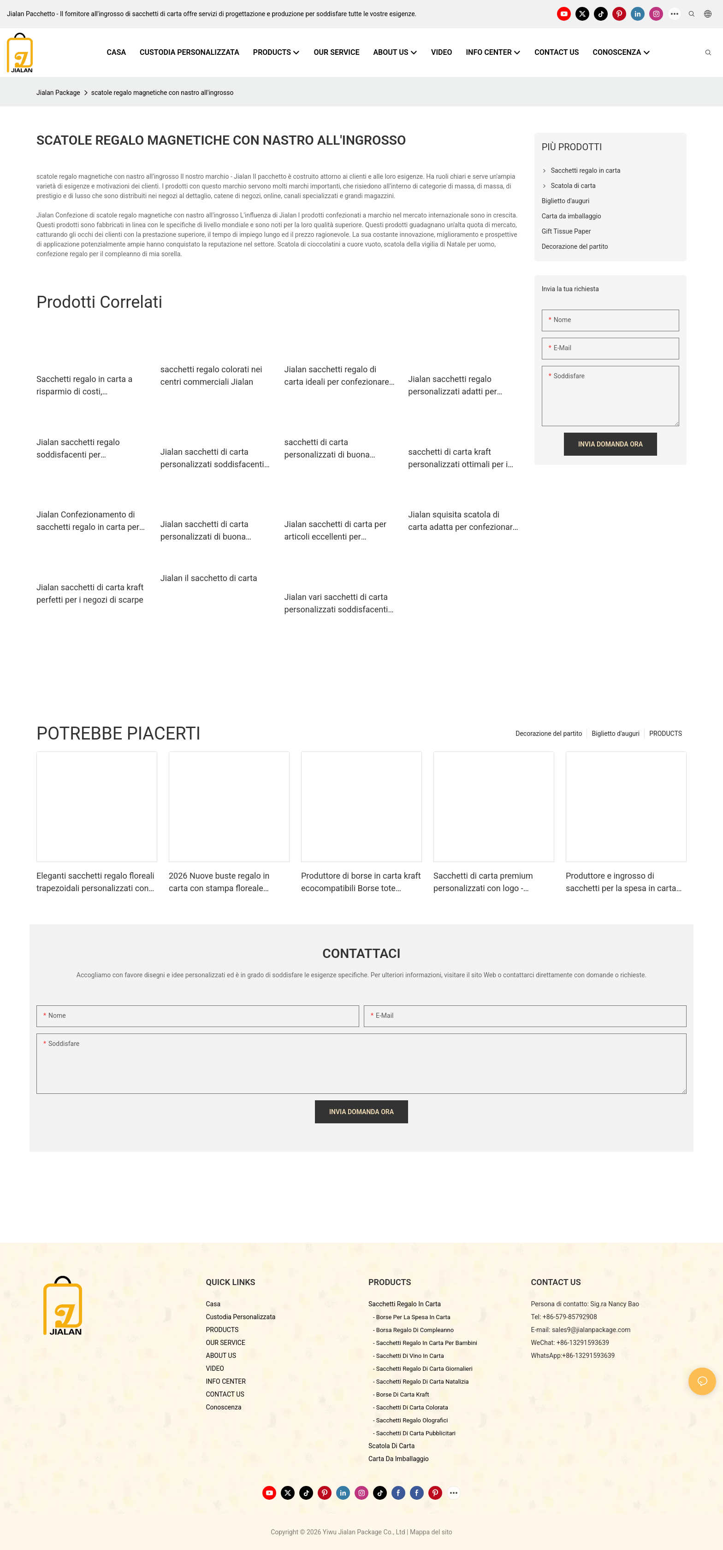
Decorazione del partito (549, 733)
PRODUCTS (665, 733)
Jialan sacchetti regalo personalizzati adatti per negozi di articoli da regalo (456, 386)
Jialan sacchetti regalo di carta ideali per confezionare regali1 (336, 376)
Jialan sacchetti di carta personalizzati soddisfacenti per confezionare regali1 (212, 458)
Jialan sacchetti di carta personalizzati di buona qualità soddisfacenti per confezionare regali (206, 531)
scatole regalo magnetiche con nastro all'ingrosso (162, 92)
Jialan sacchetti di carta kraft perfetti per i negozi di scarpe (89, 593)
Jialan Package (58, 92)
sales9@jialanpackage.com (591, 1329)
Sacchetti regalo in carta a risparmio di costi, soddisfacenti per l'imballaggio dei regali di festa (92, 386)
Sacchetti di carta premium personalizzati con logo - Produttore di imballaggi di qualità (483, 882)
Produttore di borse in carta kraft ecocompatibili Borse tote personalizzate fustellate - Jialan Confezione (361, 882)
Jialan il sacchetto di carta (208, 578)
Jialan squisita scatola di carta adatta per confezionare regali (462, 521)
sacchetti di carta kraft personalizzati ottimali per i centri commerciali (458, 458)
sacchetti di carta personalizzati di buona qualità (327, 449)
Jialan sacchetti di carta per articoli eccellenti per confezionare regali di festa (335, 531)
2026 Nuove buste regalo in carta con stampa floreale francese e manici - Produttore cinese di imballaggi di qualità (224, 882)
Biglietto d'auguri (616, 733)
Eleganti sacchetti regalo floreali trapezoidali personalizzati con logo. (95, 882)
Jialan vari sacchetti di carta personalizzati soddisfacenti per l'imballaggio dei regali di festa (336, 604)
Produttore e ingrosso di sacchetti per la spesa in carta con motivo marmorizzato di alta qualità (625, 882)
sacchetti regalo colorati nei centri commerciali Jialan (211, 375)
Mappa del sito (431, 1532)
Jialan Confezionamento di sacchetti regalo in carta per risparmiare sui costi (87, 521)
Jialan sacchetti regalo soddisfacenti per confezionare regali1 (78, 449)
